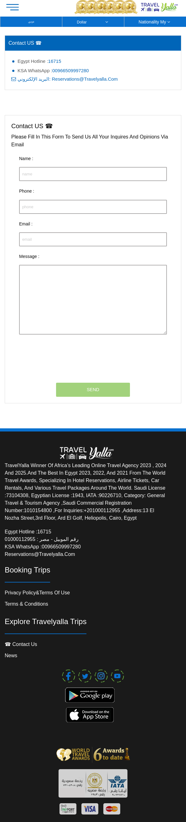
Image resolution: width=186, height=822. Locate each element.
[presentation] (66, 355)
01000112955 (21, 539)
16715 (54, 61)
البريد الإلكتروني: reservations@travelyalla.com (68, 79)
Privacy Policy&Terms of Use (37, 592)
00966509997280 (70, 70)
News (11, 655)
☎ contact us (21, 644)
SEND (93, 389)
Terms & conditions (26, 604)
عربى (31, 21)
